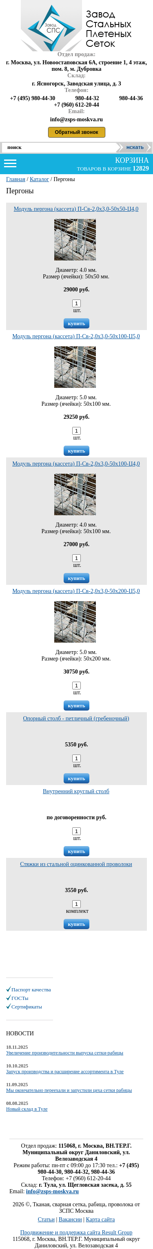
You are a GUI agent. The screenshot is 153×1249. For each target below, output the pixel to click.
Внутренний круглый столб (76, 791)
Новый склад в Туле (27, 1109)
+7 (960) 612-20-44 (76, 105)
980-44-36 (131, 98)
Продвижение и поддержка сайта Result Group (76, 1232)
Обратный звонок (76, 132)
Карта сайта (100, 1219)
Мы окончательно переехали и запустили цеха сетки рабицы (69, 1090)
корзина (131, 160)
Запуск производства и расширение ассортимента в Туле (65, 1071)
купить (76, 323)
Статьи (46, 1219)
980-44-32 (87, 98)
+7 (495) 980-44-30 (32, 98)
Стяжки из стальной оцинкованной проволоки (76, 864)
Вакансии (70, 1219)
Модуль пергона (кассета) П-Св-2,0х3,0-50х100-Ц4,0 (76, 464)
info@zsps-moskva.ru (52, 1191)
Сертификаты (26, 1007)
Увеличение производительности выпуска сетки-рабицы (64, 1053)
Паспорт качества (31, 990)
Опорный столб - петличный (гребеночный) (76, 718)
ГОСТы (19, 998)
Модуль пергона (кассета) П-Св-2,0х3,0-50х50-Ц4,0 (76, 209)
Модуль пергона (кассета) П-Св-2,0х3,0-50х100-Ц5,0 (76, 336)
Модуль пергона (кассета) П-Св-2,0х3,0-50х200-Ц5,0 (76, 591)
